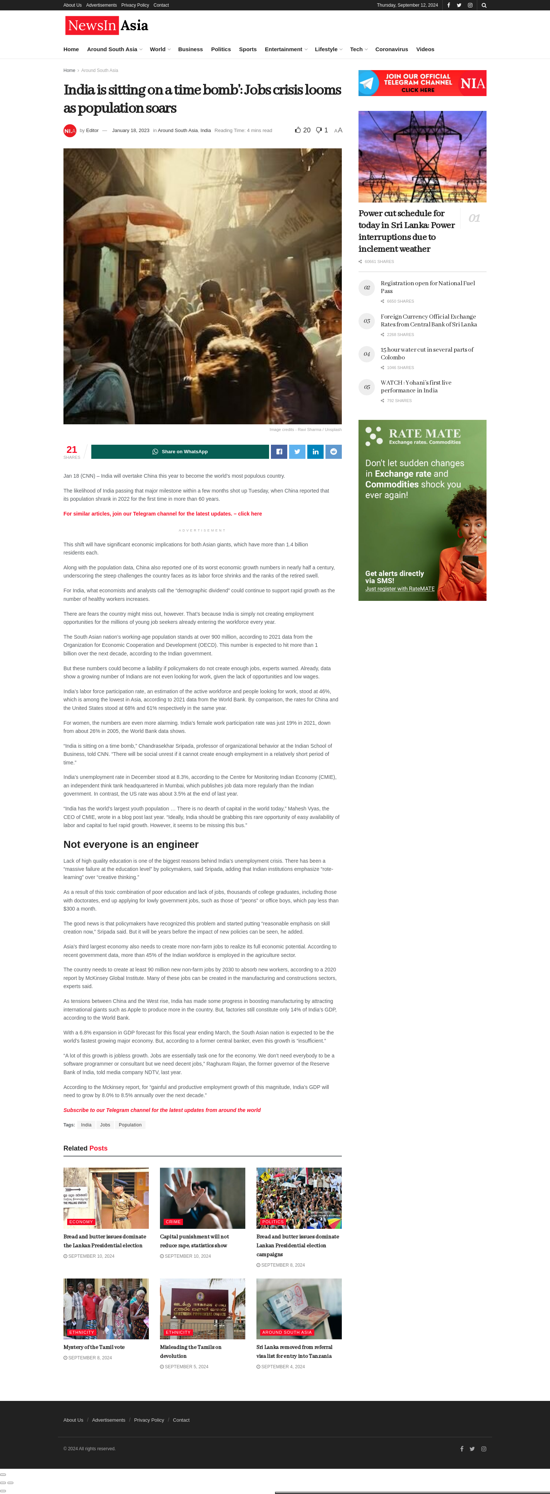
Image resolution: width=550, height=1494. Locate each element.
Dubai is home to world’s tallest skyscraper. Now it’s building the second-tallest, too (79, 489)
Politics (221, 49)
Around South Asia (112, 49)
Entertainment (283, 49)
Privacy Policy (135, 5)
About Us (72, 5)
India (205, 130)
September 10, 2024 (185, 1256)
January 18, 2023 (130, 130)
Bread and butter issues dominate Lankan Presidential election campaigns (77, 235)
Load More (63, 609)
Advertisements (101, 5)
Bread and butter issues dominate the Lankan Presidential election (69, 139)
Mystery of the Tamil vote (71, 272)
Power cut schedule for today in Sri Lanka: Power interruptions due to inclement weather (407, 231)
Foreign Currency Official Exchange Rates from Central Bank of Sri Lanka (429, 321)
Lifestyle (326, 49)
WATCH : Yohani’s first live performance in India (416, 387)
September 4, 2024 (280, 1366)
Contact (161, 5)
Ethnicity (178, 1332)
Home (71, 49)
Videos (425, 49)
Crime (173, 1222)
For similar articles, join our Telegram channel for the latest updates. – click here (162, 514)
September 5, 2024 (184, 1366)
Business (190, 49)
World (158, 49)
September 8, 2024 (280, 1265)
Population (130, 1125)
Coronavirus (391, 49)
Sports (248, 49)
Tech (356, 49)
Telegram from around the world (162, 1110)
